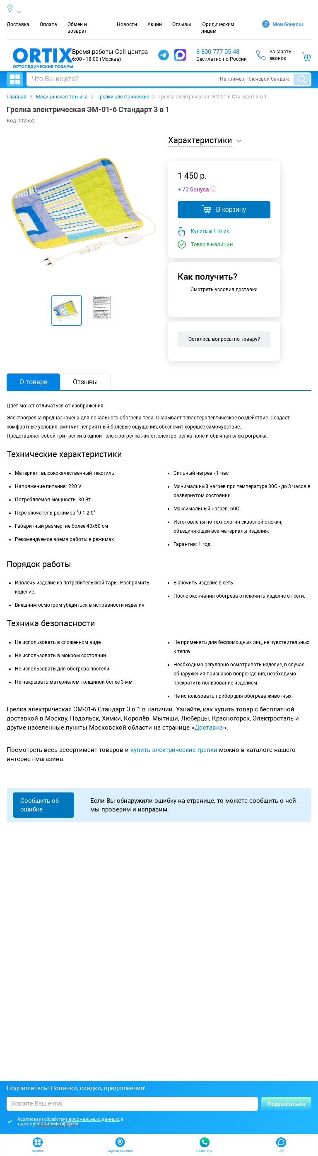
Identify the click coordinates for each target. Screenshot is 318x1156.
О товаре (33, 382)
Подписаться (286, 1104)
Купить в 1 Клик (210, 231)
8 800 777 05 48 (217, 51)
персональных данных (92, 1119)
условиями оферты (55, 1124)
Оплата (48, 24)
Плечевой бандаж (267, 79)
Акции (154, 24)
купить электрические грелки (173, 750)
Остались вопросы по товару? (224, 339)
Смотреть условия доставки (224, 289)
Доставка (18, 24)
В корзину (224, 209)
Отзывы (181, 24)
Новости (127, 24)
